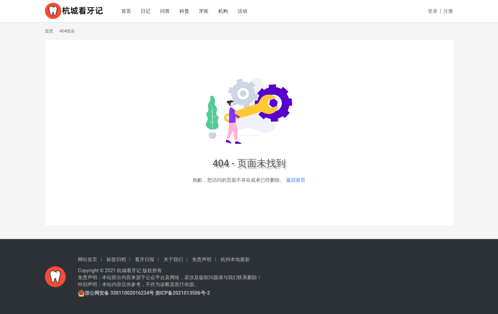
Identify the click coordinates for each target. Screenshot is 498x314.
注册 (448, 11)
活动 (246, 11)
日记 (149, 11)
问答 (168, 11)
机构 (226, 11)
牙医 (207, 11)
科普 (188, 11)
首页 (130, 11)
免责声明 (201, 259)
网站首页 (87, 259)
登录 (432, 11)
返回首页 (295, 180)
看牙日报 (144, 259)
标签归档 (116, 259)
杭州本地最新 (235, 259)
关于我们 (173, 259)
